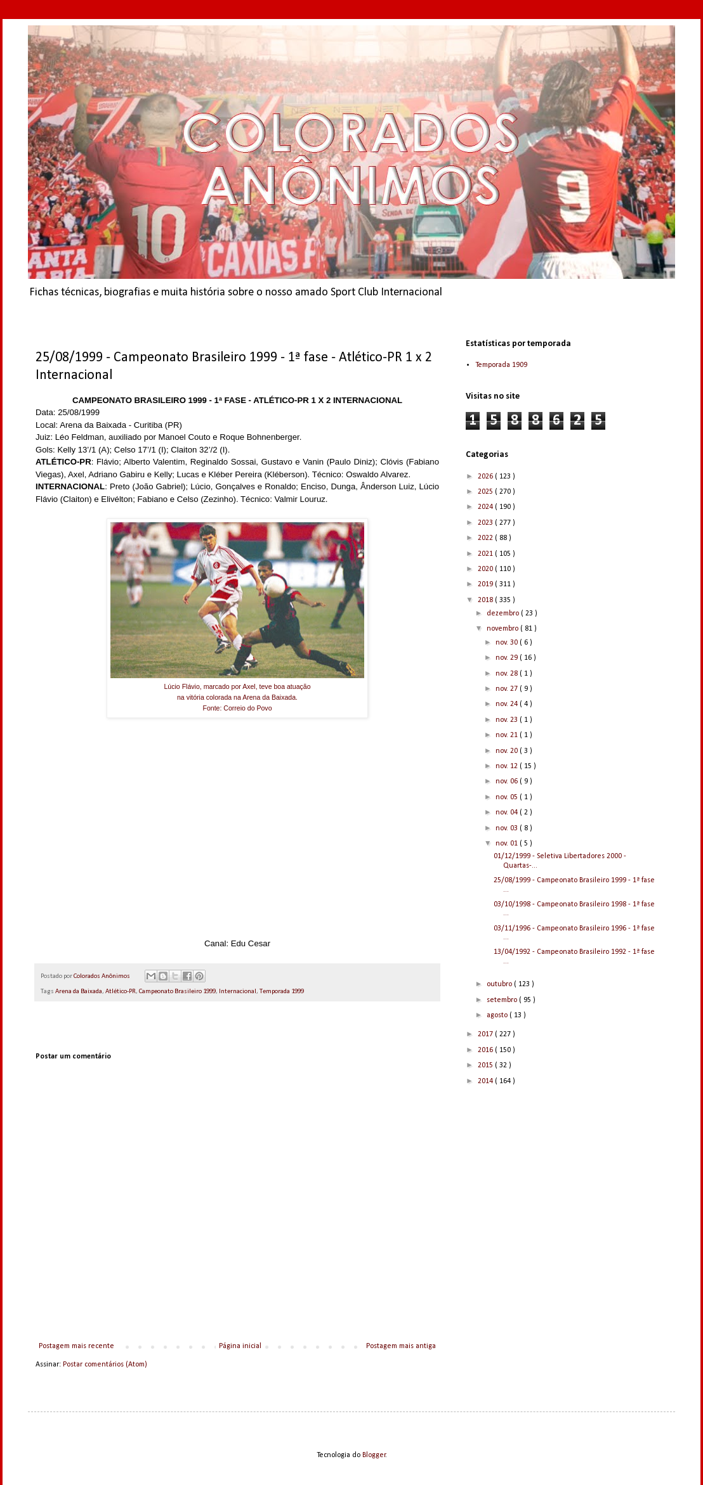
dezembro (504, 613)
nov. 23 (508, 720)
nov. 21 (508, 735)
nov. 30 (508, 642)
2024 (486, 507)
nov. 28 (508, 674)
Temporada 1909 (501, 365)
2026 (486, 476)
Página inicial (240, 1346)
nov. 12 (508, 766)
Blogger (374, 1455)
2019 (486, 584)
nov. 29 (508, 658)
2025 (486, 492)
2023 (486, 523)
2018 (486, 600)
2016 (486, 1050)
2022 (486, 538)
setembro (503, 1000)
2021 (486, 554)
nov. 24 (508, 704)
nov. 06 (508, 781)
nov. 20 (508, 751)
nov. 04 (508, 812)
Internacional (237, 991)
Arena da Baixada (78, 991)
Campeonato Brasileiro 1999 (177, 991)
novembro (503, 629)
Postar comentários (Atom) (105, 1364)
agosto (498, 1015)
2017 (486, 1034)
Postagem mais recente (76, 1346)
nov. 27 (508, 689)
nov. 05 (508, 797)
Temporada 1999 (282, 991)
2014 (486, 1081)
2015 (486, 1065)
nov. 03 (508, 828)
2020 (486, 569)
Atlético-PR (120, 991)
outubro (500, 984)
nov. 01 (508, 843)
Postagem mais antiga (401, 1346)
